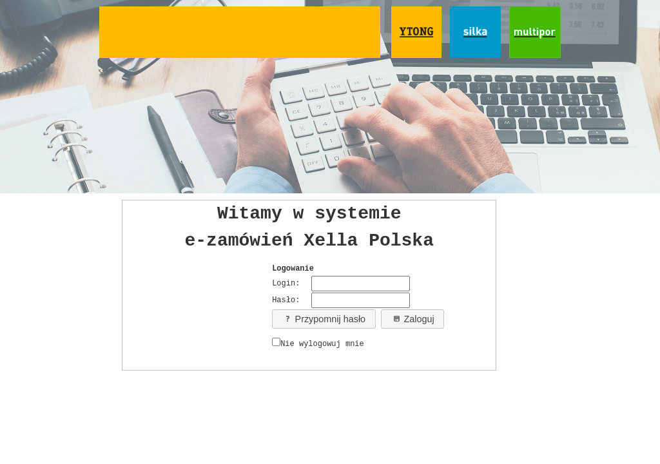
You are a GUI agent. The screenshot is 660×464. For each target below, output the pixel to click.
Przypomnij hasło (324, 318)
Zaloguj (412, 318)
